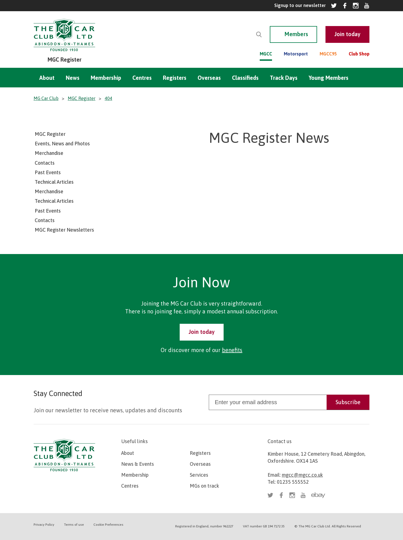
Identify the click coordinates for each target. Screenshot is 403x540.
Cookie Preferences (108, 525)
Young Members (328, 78)
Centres (142, 78)
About (47, 78)
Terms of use (74, 525)
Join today (202, 332)
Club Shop (359, 53)
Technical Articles (54, 182)
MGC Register (50, 134)
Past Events (48, 172)
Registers (174, 78)
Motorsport (296, 53)
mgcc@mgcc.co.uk (302, 475)
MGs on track (204, 485)
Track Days (283, 78)
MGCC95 (328, 53)
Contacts (45, 163)
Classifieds (245, 78)
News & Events (137, 464)
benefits (232, 350)
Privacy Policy (44, 525)
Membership (106, 78)
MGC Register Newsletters (64, 230)
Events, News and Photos (62, 143)
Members (296, 34)
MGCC (266, 53)
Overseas (209, 78)
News (72, 78)
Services (199, 475)
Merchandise (49, 153)
